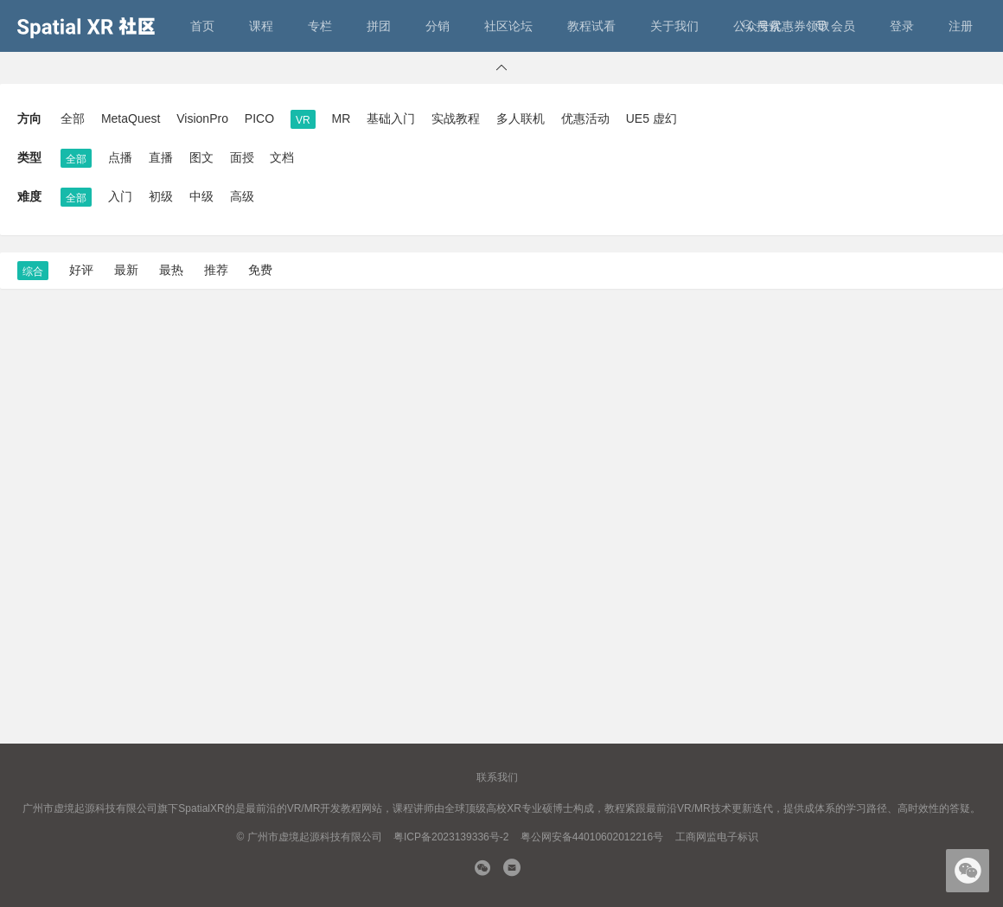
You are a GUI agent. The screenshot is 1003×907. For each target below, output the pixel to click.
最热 (171, 270)
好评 (81, 270)
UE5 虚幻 (651, 118)
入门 (120, 196)
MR (341, 118)
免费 (260, 270)
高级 (242, 196)
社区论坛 (508, 26)
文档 (282, 157)
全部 (73, 118)
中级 (201, 196)
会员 (835, 26)
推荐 (216, 270)
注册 (961, 26)
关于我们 (674, 26)
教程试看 (591, 26)
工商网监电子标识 (716, 837)
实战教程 (455, 118)
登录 (902, 26)
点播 (120, 157)
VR (303, 120)
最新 (126, 270)
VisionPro (202, 118)
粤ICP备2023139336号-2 (450, 837)
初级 (161, 196)
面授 (242, 157)
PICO (259, 118)
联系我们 (497, 777)
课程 (261, 26)
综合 (32, 271)
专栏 (320, 26)
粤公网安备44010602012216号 (592, 837)
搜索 (761, 26)
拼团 (379, 26)
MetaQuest (130, 118)
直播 (161, 157)
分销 (437, 26)
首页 (202, 26)
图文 (201, 157)
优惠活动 (585, 118)
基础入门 (391, 118)
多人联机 (520, 118)
